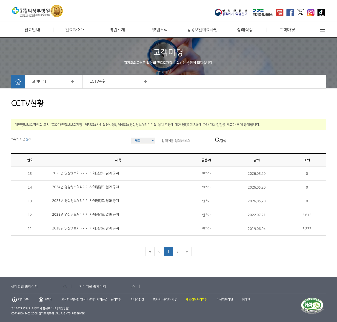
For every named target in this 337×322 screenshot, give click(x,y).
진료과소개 (75, 30)
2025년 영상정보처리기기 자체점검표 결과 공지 (85, 173)
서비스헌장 (137, 299)
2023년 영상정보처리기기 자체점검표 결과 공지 (85, 201)
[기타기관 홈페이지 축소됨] (109, 286)
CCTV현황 (97, 81)
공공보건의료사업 (202, 30)
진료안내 (32, 30)
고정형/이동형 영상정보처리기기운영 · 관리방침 (91, 299)
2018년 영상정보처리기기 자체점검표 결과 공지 (85, 228)
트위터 (45, 299)
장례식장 (245, 30)
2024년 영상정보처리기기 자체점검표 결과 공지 (85, 187)
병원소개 (117, 30)
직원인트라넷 (225, 299)
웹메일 (246, 299)
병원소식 (160, 30)
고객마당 (287, 30)
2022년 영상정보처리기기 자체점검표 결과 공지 (85, 214)
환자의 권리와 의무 (165, 299)
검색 (220, 141)
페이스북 (20, 299)
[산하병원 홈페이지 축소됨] (41, 286)
